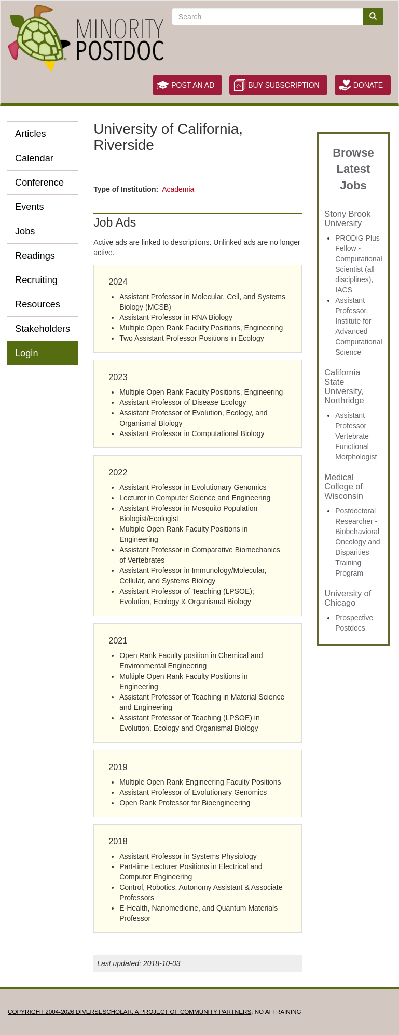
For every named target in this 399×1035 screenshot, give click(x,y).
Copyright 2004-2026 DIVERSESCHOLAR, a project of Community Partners (129, 1011)
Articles (30, 134)
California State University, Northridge (344, 386)
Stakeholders (42, 329)
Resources (37, 304)
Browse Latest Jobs (353, 169)
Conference (39, 182)
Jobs (25, 231)
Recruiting (36, 280)
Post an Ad (192, 85)
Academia (178, 189)
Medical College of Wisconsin (343, 486)
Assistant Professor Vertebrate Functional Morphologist (356, 436)
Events (29, 207)
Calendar (34, 158)
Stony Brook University (347, 218)
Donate (368, 85)
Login (26, 353)
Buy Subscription (283, 85)
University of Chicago (347, 598)
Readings (35, 255)
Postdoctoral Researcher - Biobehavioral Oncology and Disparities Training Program (357, 542)
